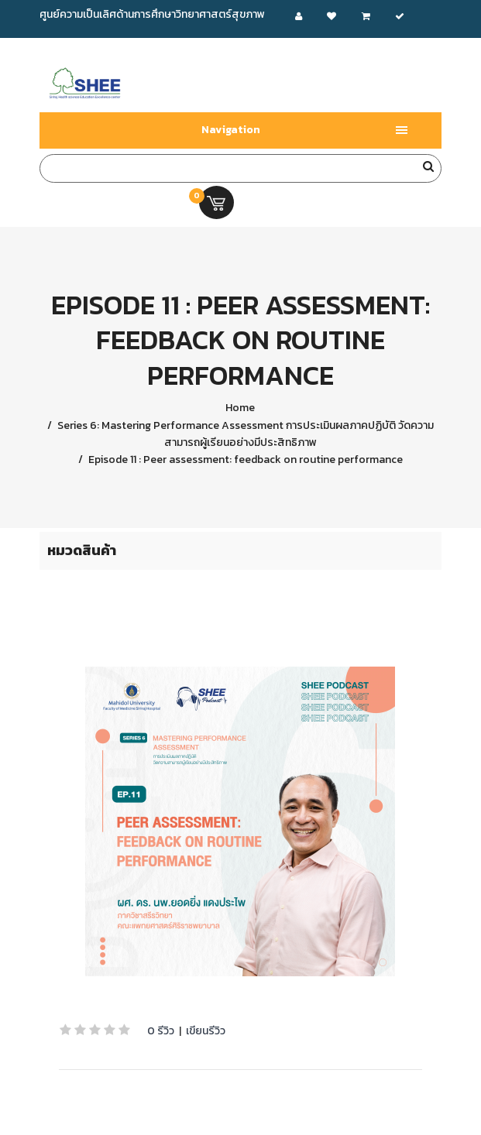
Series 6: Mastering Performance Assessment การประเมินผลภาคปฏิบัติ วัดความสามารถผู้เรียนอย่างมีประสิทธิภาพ (244, 434)
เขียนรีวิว (205, 1031)
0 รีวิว (160, 1031)
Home (240, 407)
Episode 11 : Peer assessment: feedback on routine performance (244, 459)
